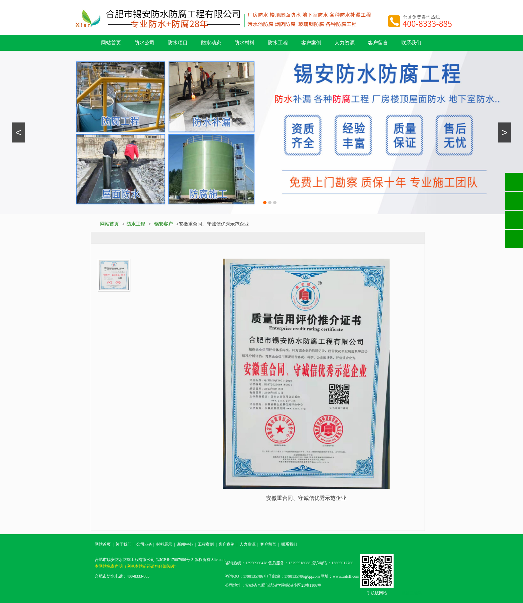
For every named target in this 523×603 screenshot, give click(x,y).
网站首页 (111, 42)
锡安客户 (163, 224)
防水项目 (178, 42)
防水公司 (144, 42)
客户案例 (311, 42)
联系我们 (411, 42)
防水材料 (244, 42)
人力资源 (345, 42)
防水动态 (211, 42)
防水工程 (278, 42)
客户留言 (378, 42)
